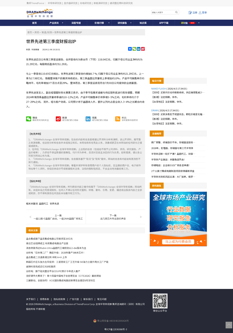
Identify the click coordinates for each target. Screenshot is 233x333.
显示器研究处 (71, 3)
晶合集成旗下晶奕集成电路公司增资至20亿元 (49, 238)
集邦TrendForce (35, 3)
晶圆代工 (43, 203)
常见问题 (101, 299)
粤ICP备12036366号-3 (115, 329)
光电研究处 (85, 3)
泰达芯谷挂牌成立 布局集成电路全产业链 (47, 243)
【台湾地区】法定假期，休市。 (167, 101)
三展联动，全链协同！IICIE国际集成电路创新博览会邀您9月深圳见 (60, 280)
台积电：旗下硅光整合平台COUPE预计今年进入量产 (53, 271)
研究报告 (122, 22)
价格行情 (99, 22)
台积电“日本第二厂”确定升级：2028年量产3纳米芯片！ (56, 252)
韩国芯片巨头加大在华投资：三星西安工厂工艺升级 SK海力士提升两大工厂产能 (67, 261)
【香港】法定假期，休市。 (165, 97)
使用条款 (44, 299)
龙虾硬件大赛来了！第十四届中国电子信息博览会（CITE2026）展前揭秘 (63, 275)
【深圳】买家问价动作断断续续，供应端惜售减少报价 (178, 92)
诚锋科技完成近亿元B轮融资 (40, 266)
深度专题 (76, 22)
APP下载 (163, 22)
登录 (203, 12)
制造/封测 (47, 32)
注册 (193, 12)
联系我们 (88, 299)
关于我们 (30, 299)
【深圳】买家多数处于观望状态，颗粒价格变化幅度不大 (178, 114)
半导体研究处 (55, 3)
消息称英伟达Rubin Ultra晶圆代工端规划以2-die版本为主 (56, 248)
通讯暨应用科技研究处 (121, 3)
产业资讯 (54, 22)
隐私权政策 (59, 299)
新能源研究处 (101, 3)
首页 (34, 22)
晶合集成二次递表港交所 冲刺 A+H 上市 (46, 257)
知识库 (143, 22)
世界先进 (54, 203)
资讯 (36, 32)
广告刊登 (74, 299)
